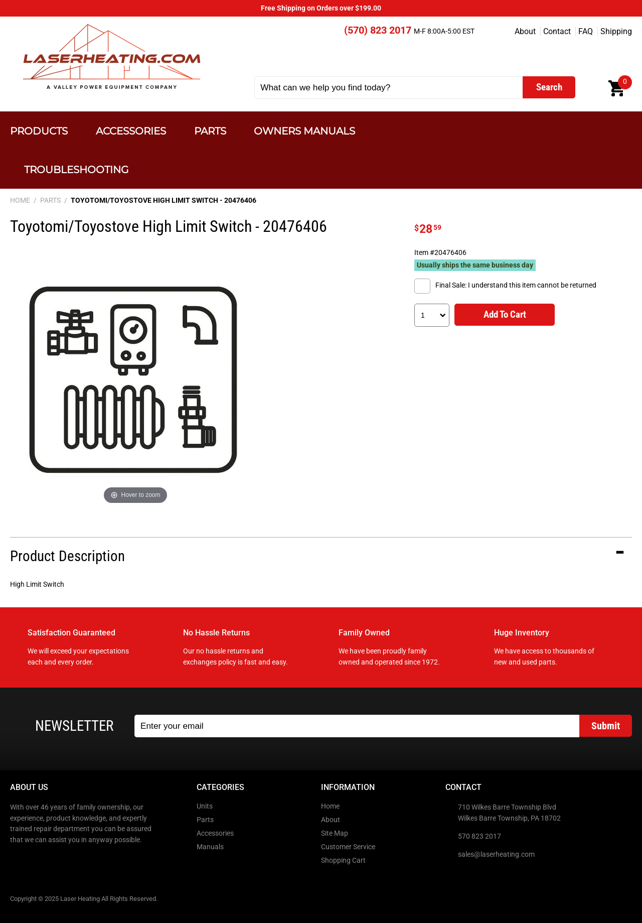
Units (205, 806)
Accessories (131, 130)
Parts (210, 130)
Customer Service (348, 847)
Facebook (18, 861)
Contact (557, 31)
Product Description (67, 556)
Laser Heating (111, 56)
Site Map (334, 833)
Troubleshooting (76, 169)
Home (330, 806)
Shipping (616, 31)
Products (39, 130)
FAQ (585, 31)
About (525, 31)
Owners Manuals (304, 130)
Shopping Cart (343, 860)
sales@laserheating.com (496, 854)
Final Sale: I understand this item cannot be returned (515, 285)
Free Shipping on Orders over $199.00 (321, 8)
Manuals (210, 847)
